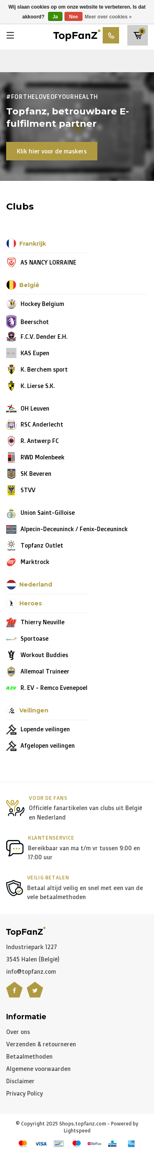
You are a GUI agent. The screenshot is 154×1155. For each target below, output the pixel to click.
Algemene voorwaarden (38, 1068)
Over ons (18, 1031)
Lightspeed (77, 1131)
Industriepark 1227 (31, 946)
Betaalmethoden (29, 1056)
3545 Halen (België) (33, 959)
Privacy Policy (24, 1093)
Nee (73, 17)
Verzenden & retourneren (41, 1044)
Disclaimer (20, 1080)
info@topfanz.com (31, 971)
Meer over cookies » (108, 17)
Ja (55, 17)
